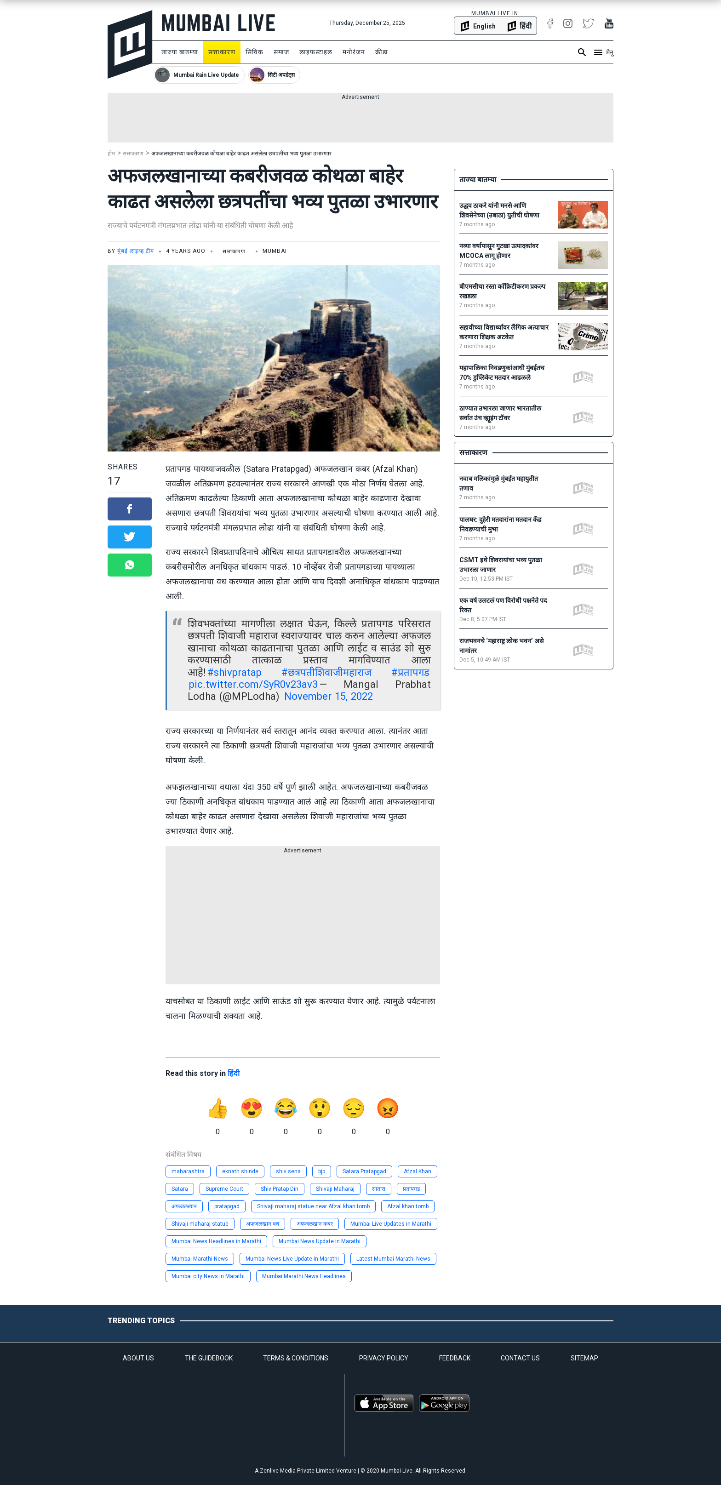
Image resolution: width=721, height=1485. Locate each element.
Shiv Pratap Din (279, 1189)
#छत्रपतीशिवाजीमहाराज (326, 672)
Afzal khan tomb (408, 1206)
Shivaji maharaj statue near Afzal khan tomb (313, 1206)
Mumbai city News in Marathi (208, 1276)
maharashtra (188, 1171)
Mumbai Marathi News (200, 1259)
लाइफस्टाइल (315, 52)
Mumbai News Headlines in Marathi (216, 1241)
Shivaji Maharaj (335, 1189)
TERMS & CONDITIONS (295, 1358)
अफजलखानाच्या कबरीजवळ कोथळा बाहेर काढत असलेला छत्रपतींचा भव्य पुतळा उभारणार (241, 153)
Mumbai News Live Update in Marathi (292, 1259)
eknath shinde (240, 1171)
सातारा (378, 1189)
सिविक (254, 52)
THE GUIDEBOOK (209, 1358)
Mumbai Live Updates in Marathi (390, 1224)
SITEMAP (584, 1358)
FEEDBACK (454, 1358)
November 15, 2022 (328, 696)
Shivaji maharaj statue (200, 1224)
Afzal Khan (417, 1171)
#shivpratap (234, 672)
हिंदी (234, 1073)
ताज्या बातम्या (179, 52)
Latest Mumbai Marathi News (393, 1259)
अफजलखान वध (262, 1224)
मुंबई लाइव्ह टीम (135, 251)
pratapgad (227, 1206)
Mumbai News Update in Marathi (319, 1241)
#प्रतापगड (410, 672)
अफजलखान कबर (315, 1224)
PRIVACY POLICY (383, 1358)
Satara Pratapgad (364, 1171)
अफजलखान (184, 1206)
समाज (281, 52)
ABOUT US (138, 1358)
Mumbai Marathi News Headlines (304, 1276)
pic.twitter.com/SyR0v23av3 (253, 684)
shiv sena (288, 1171)
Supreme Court (224, 1189)
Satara (180, 1189)
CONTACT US (520, 1358)
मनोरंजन (354, 52)
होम (111, 153)
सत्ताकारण (221, 52)
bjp (321, 1171)
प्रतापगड (411, 1189)
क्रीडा (381, 52)
